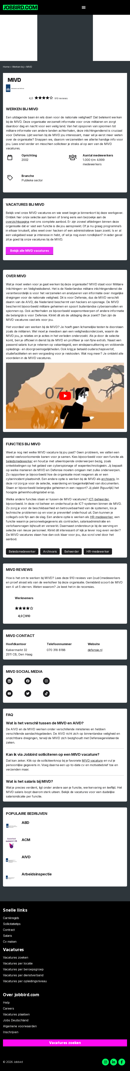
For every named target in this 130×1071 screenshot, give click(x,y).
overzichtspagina (17, 221)
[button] (83, 7)
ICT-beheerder (99, 499)
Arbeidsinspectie (37, 874)
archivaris (108, 479)
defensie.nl (95, 650)
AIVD (26, 857)
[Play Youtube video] (65, 396)
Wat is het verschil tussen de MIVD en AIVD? (45, 723)
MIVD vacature (92, 760)
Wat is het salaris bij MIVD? (29, 781)
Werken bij (18, 66)
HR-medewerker (101, 517)
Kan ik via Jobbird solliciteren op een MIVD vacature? (52, 754)
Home (6, 66)
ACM (26, 840)
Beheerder (71, 551)
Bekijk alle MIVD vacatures (29, 250)
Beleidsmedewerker (22, 551)
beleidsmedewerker (19, 461)
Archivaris (50, 551)
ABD (25, 822)
